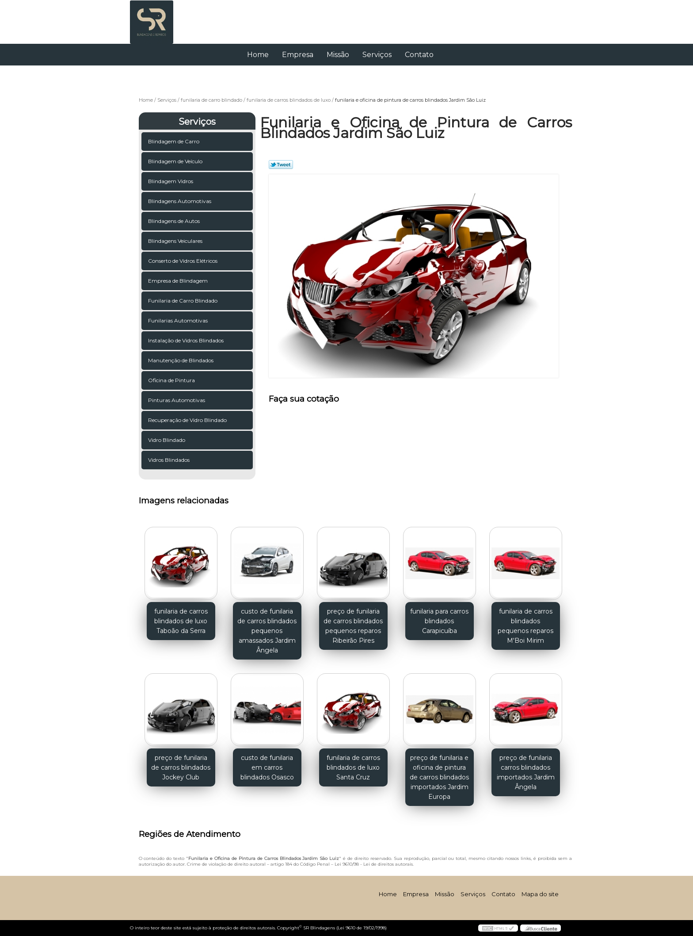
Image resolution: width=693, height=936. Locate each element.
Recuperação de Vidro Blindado (188, 420)
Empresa (297, 54)
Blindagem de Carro (174, 141)
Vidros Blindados (169, 459)
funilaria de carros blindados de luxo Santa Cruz (353, 767)
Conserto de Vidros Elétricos (183, 260)
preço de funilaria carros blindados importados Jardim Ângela (526, 772)
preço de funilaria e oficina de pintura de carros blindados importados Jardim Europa (439, 777)
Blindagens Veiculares (176, 241)
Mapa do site (540, 894)
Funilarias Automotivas (178, 320)
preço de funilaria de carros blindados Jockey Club (180, 767)
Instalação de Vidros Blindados (186, 340)
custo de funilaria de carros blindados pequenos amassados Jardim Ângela (267, 630)
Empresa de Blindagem (178, 280)
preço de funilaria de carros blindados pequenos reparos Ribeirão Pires (353, 625)
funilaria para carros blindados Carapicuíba (439, 621)
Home (258, 54)
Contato (419, 54)
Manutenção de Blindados (181, 360)
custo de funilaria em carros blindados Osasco (267, 767)
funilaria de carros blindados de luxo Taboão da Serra (181, 621)
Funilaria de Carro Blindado (183, 300)
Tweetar (281, 164)
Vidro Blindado (167, 440)
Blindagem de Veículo (176, 161)
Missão (338, 54)
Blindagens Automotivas (180, 201)
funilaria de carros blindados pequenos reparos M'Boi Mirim (525, 625)
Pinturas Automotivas (177, 400)
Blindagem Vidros (171, 181)
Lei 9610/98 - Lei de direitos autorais (374, 864)
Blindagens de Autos (174, 221)
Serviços (377, 54)
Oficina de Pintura (172, 380)
